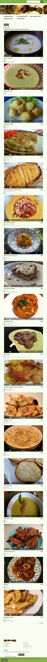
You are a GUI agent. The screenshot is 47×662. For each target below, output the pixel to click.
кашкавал (8, 258)
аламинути (7, 127)
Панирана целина (8, 321)
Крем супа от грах (8, 91)
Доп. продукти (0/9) (35, 16)
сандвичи (26, 193)
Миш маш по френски (9, 222)
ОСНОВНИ (11, 191)
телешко (11, 588)
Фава (5, 453)
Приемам (4, 660)
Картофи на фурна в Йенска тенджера (13, 387)
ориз (6, 258)
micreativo (7, 646)
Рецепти (7, 642)
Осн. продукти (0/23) (22, 16)
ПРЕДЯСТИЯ (7, 125)
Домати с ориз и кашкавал (10, 255)
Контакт (26, 643)
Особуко (6, 584)
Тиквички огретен (8, 157)
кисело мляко (12, 61)
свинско (13, 357)
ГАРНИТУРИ (11, 323)
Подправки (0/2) (8, 18)
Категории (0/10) (8, 16)
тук (40, 658)
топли (6, 62)
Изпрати (21, 654)
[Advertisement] (23, 631)
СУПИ (6, 60)
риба (13, 422)
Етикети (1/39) (21, 18)
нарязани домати (8, 389)
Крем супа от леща (8, 518)
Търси (6, 24)
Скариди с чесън (8, 420)
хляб (5, 192)
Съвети (6, 645)
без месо (30, 193)
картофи (13, 389)
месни (6, 555)
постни (6, 391)
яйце (9, 61)
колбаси (13, 225)
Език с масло (7, 354)
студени (8, 62)
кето (12, 94)
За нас (25, 642)
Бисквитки (26, 645)
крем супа (12, 62)
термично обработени (16, 193)
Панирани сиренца (8, 124)
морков (6, 521)
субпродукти (16, 555)
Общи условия (27, 646)
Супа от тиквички (8, 58)
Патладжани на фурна (9, 288)
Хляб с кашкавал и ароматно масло (13, 190)
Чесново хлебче (8, 486)
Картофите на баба (8, 617)
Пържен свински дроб (9, 551)
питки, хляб (22, 193)
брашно (6, 61)
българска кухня (27, 357)
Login (25, 647)
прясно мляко (12, 291)
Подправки (7, 643)
